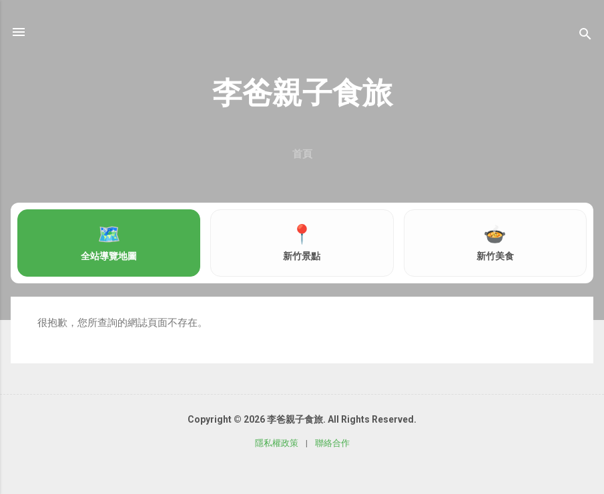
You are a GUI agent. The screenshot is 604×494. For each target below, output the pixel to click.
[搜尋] (585, 36)
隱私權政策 (276, 443)
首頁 (302, 154)
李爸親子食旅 (302, 93)
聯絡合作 (332, 443)
